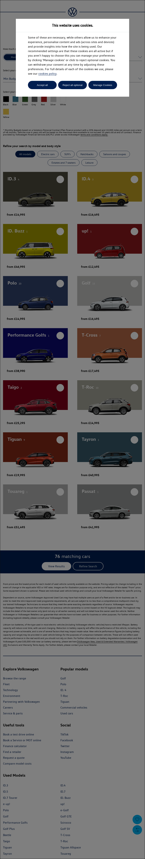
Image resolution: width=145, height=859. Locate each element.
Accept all (42, 85)
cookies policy (47, 73)
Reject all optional (72, 85)
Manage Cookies (102, 85)
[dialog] (72, 429)
